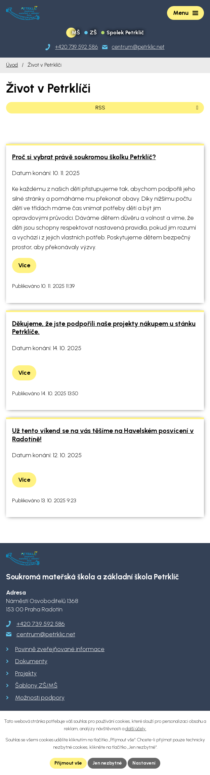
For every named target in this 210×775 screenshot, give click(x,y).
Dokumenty (31, 661)
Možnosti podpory (40, 697)
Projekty (26, 673)
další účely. (135, 729)
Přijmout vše (68, 763)
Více (24, 265)
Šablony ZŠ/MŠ (36, 685)
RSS (148, 107)
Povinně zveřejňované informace (59, 649)
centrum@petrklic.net (45, 634)
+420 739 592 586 (40, 624)
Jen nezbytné (107, 763)
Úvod (12, 65)
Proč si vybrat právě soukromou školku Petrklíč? (84, 157)
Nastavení (144, 763)
